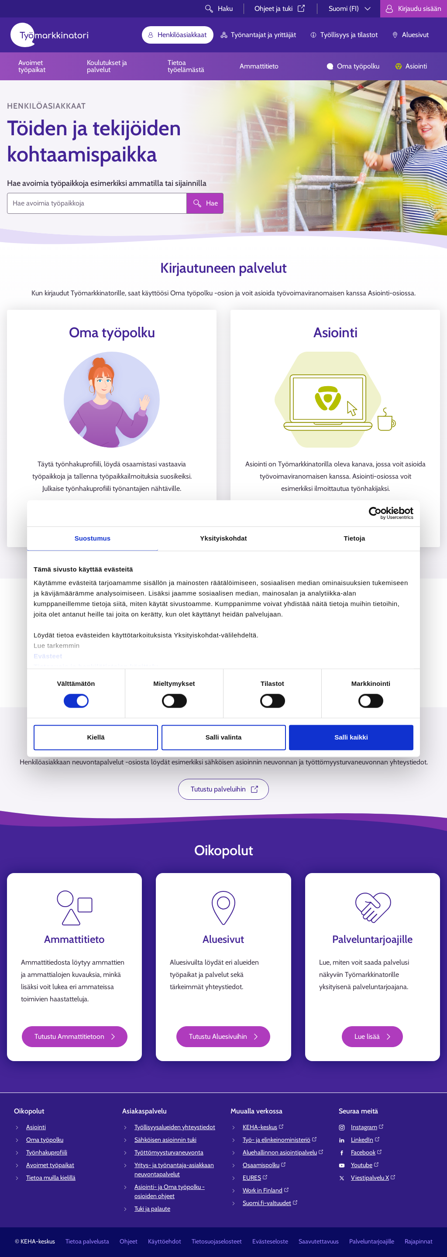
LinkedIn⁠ (365, 1140)
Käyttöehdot (164, 1241)
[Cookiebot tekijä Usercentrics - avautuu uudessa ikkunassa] (375, 513)
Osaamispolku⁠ (264, 1165)
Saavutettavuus (319, 1241)
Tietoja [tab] (354, 538)
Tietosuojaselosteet (217, 1241)
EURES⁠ (255, 1178)
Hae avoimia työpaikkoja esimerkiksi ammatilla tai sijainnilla (106, 183)
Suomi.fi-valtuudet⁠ (270, 1203)
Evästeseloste (270, 1241)
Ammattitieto (259, 66)
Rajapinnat (419, 1241)
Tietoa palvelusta (87, 1241)
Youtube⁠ (365, 1165)
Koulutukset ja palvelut (107, 66)
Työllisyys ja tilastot (344, 35)
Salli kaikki (351, 737)
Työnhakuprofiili (46, 1152)
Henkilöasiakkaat (176, 35)
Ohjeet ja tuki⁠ (280, 8)
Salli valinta (224, 737)
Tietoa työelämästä (186, 66)
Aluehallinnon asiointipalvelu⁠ (283, 1152)
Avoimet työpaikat (31, 66)
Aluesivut (410, 35)
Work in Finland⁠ (266, 1190)
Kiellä (95, 737)
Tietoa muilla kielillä (51, 1178)
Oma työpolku (353, 66)
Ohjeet (129, 1241)
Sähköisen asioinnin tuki (165, 1140)
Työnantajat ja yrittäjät (258, 35)
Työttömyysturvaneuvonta (168, 1152)
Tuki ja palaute (152, 1208)
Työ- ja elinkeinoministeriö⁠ (280, 1140)
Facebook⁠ (366, 1152)
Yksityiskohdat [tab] (223, 538)
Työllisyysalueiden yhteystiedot (174, 1127)
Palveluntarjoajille (371, 1241)
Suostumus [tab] (93, 538)
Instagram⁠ (367, 1127)
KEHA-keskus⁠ (263, 1127)
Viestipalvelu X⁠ (373, 1178)
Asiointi (411, 66)
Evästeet (48, 656)
